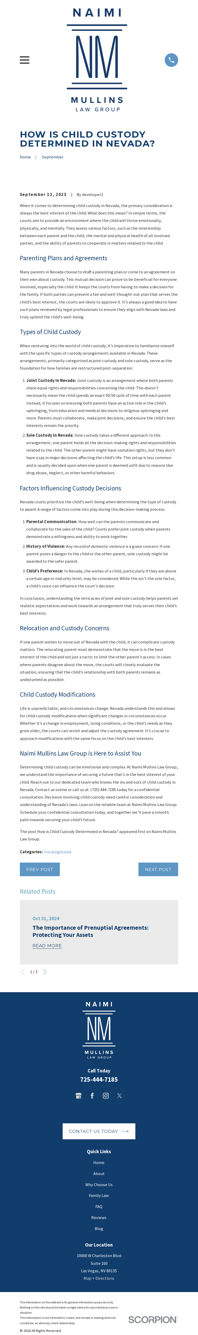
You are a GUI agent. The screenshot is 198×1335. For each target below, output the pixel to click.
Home (98, 1162)
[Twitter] (119, 1096)
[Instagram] (106, 1096)
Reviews (98, 1217)
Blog (99, 1228)
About (99, 1173)
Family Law (99, 1195)
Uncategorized (57, 852)
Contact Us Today (99, 1131)
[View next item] (45, 972)
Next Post (158, 869)
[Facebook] (92, 1096)
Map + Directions (99, 1278)
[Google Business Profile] (78, 1096)
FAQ (98, 1206)
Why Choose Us (99, 1184)
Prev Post (40, 869)
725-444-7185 (99, 1079)
